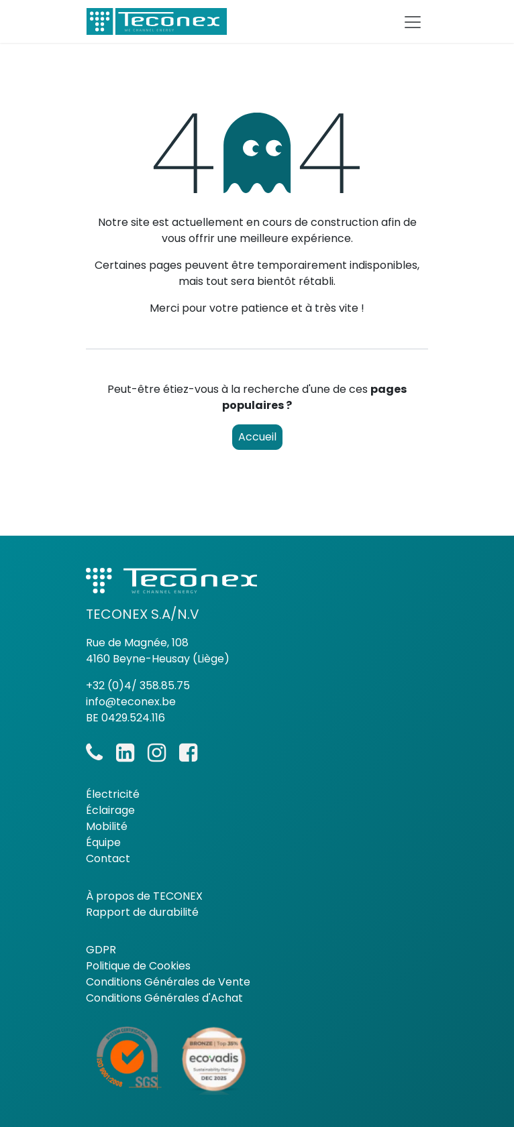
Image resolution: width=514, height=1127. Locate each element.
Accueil (257, 436)
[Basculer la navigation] (412, 21)
